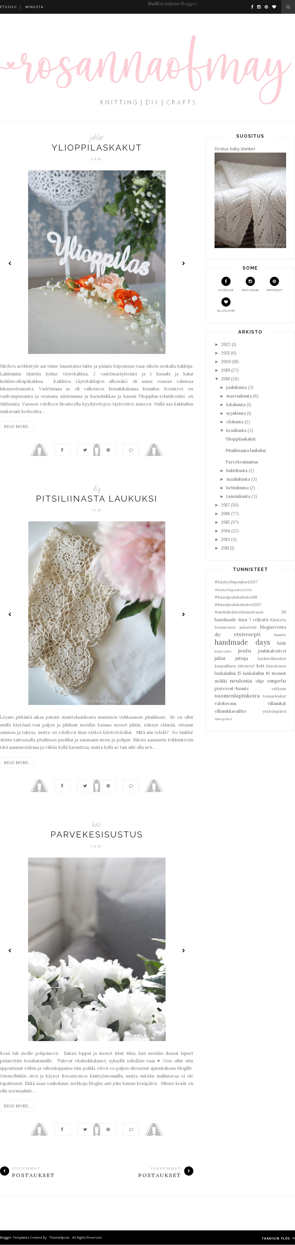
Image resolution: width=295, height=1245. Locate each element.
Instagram (250, 284)
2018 (225, 378)
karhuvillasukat (272, 658)
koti (96, 825)
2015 (225, 522)
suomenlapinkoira (237, 695)
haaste (280, 634)
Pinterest (274, 284)
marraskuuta (239, 396)
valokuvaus (225, 703)
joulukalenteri (272, 651)
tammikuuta (238, 496)
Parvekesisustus (96, 835)
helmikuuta (237, 487)
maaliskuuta (238, 479)
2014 (225, 530)
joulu (244, 650)
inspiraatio (223, 651)
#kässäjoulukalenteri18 (236, 597)
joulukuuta (236, 387)
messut (279, 673)
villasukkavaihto (230, 711)
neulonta (241, 680)
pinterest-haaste (232, 688)
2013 (225, 539)
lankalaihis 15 (228, 673)
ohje (259, 681)
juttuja (241, 658)
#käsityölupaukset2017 (236, 581)
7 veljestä (259, 619)
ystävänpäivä (274, 711)
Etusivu (8, 7)
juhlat (96, 137)
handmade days (242, 642)
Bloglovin (226, 305)
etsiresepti (247, 634)
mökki (221, 681)
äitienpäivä (223, 719)
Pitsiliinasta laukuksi (97, 499)
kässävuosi (276, 666)
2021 (225, 353)
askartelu (247, 627)
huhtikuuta (236, 470)
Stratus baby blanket (235, 148)
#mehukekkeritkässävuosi (239, 612)
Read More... (17, 426)
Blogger (188, 3)
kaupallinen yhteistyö (235, 666)
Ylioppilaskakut (97, 148)
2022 (226, 344)
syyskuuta (236, 413)
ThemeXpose (59, 1238)
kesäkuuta (236, 430)
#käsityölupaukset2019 (233, 590)
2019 (225, 370)
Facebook (226, 284)
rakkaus (279, 688)
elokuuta (234, 421)
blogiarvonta (273, 627)
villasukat (277, 703)
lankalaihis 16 (256, 673)
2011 (225, 548)
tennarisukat (274, 696)
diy (97, 489)
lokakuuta (235, 404)
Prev (10, 263)
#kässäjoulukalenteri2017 (238, 604)
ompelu (276, 680)
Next (183, 263)
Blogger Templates (14, 1238)
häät (281, 643)
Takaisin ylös (278, 1238)
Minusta (34, 7)
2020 (226, 361)
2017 (225, 505)
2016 (225, 513)
